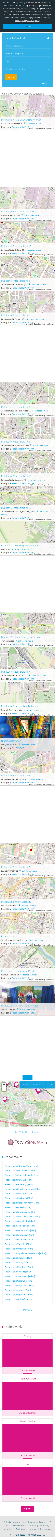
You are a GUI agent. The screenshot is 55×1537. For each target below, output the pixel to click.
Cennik (32, 1521)
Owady (27, 1332)
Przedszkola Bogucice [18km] (19, 1281)
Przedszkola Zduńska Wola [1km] (21, 1161)
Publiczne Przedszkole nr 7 (15, 671)
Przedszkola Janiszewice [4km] (20, 1221)
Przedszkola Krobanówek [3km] (20, 1207)
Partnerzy (21, 1524)
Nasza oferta (19, 1521)
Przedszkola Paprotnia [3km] (19, 1189)
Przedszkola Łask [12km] (17, 1258)
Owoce (27, 1460)
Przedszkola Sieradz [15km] (18, 1267)
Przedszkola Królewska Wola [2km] (22, 1171)
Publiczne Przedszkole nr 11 (16, 476)
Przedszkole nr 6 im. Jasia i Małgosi (20, 1005)
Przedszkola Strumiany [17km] (20, 1272)
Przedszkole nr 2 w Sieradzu (16, 901)
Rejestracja (45, 1524)
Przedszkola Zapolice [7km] (18, 1240)
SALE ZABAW (18, 748)
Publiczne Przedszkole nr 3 (15, 441)
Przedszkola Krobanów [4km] (19, 1230)
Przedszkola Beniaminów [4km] (20, 1226)
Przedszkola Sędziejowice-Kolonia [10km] (25, 1249)
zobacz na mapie (34, 123)
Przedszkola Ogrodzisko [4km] (20, 1217)
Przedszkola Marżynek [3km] (19, 1194)
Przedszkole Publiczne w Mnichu (18, 971)
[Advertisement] (27, 157)
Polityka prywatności (14, 1518)
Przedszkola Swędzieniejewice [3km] (23, 1184)
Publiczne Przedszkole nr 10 (16, 246)
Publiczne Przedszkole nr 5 (15, 775)
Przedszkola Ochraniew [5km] (19, 1235)
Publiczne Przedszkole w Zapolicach (20, 211)
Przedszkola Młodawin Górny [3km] (22, 1212)
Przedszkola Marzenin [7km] (19, 1244)
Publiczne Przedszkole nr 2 (15, 507)
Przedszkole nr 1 (10, 936)
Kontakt (33, 1524)
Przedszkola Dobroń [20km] (18, 1295)
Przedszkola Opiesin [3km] (18, 1203)
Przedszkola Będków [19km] (19, 1290)
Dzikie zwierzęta (27, 1374)
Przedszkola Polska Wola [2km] (20, 1166)
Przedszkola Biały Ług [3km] (18, 1175)
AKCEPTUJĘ (27, 26)
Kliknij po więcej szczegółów (27, 20)
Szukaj (11, 77)
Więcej (27, 1505)
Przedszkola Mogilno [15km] (19, 1263)
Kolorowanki (14, 1323)
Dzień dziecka (27, 1417)
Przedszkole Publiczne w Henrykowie (21, 120)
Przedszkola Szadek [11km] (18, 1253)
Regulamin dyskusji (37, 1518)
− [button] (4, 1089)
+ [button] (4, 1085)
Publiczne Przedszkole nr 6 (15, 315)
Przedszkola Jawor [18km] (18, 1286)
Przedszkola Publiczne (23, 127)
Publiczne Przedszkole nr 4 (15, 280)
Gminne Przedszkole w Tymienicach (20, 637)
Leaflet (28, 128)
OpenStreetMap (39, 128)
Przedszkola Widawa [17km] (18, 1276)
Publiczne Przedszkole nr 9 (15, 407)
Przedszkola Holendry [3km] (19, 1180)
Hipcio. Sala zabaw (11, 741)
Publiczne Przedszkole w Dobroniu (20, 706)
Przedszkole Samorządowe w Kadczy (21, 545)
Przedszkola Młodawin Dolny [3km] (22, 1198)
